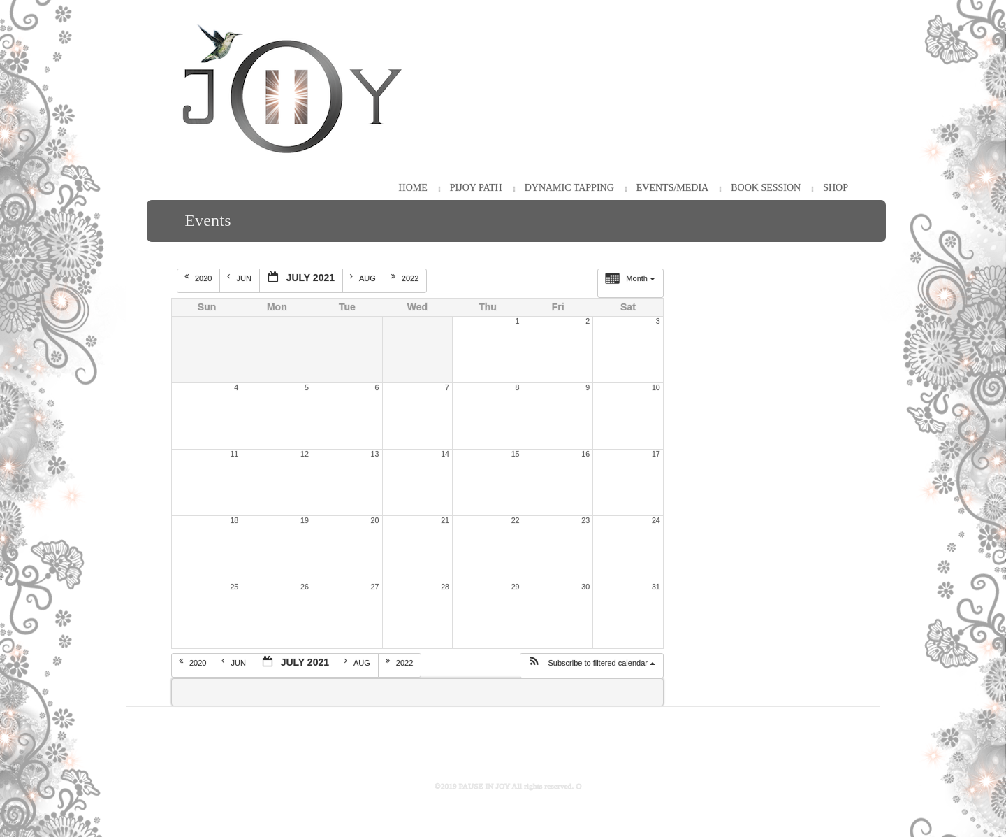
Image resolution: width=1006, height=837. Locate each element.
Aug (364, 277)
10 (656, 387)
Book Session (766, 188)
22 (515, 520)
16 (585, 454)
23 (585, 520)
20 (375, 520)
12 (304, 454)
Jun (240, 277)
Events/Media (672, 188)
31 (656, 586)
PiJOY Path (476, 188)
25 (234, 586)
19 (304, 520)
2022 (406, 277)
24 (656, 520)
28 (445, 586)
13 (375, 454)
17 (656, 454)
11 (234, 454)
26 (304, 586)
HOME (413, 188)
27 (375, 586)
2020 (199, 277)
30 (585, 586)
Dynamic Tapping (569, 188)
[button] (591, 666)
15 (515, 454)
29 (515, 586)
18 (234, 520)
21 (445, 520)
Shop (835, 188)
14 (445, 454)
